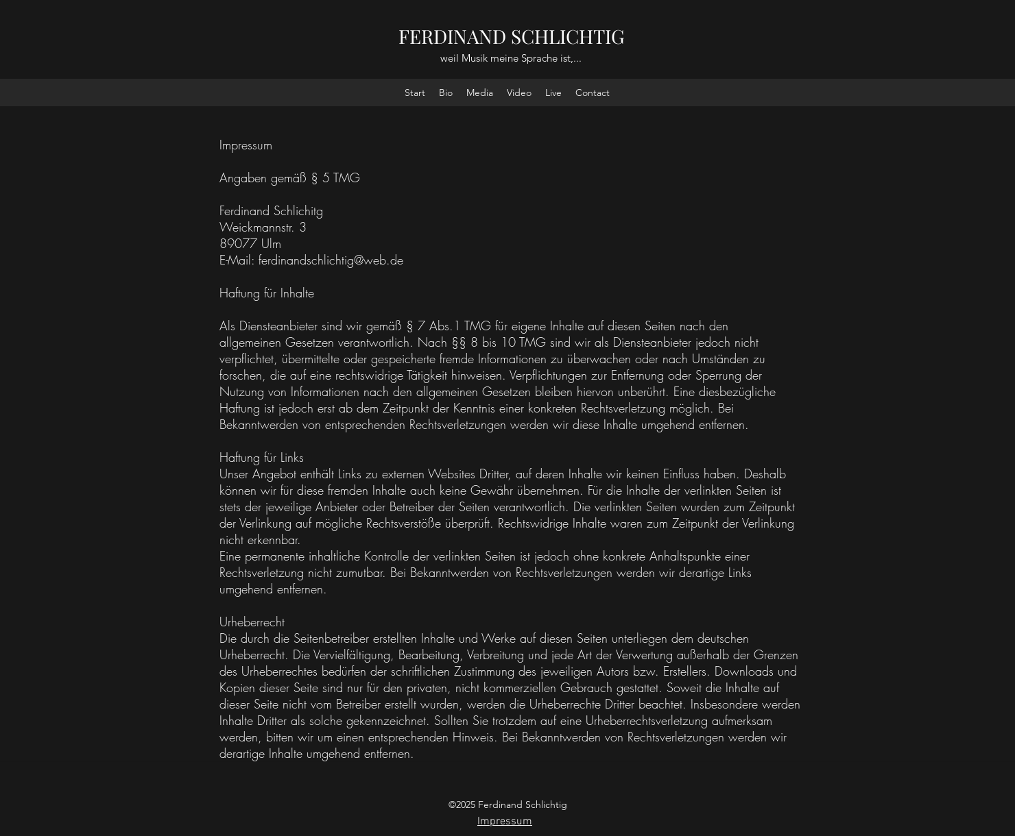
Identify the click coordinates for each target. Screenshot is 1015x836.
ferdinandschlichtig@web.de (331, 259)
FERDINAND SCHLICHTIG (511, 36)
